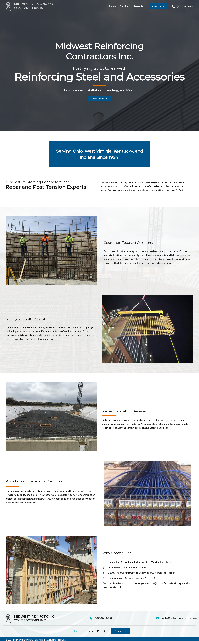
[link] (112, 6)
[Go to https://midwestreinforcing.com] (49, 6)
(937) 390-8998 (185, 6)
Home (76, 631)
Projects (101, 631)
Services (88, 631)
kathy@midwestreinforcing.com (179, 618)
